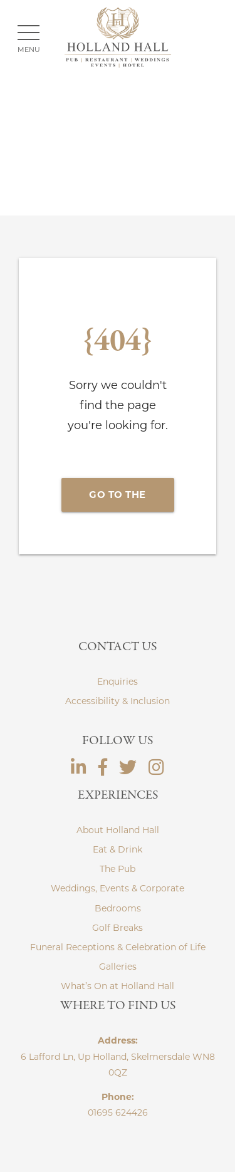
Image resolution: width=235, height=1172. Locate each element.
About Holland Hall (117, 830)
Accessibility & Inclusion (117, 701)
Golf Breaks (117, 927)
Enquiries (117, 681)
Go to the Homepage (118, 500)
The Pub (117, 868)
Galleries (118, 966)
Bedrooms (118, 908)
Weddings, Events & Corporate (117, 888)
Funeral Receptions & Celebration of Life (118, 947)
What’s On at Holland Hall (117, 986)
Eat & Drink (117, 849)
